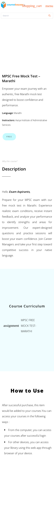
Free (9, 136)
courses (15, 435)
